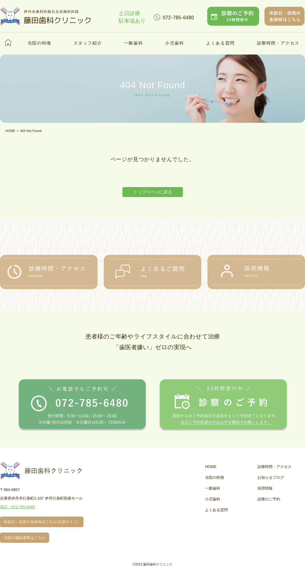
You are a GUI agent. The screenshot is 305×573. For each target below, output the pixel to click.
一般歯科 (133, 43)
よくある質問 (220, 43)
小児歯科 (174, 43)
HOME (210, 466)
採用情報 (265, 488)
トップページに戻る (152, 192)
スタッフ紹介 (87, 43)
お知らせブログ (270, 477)
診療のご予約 (268, 499)
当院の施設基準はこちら (24, 537)
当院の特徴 (39, 43)
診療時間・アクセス (278, 43)
